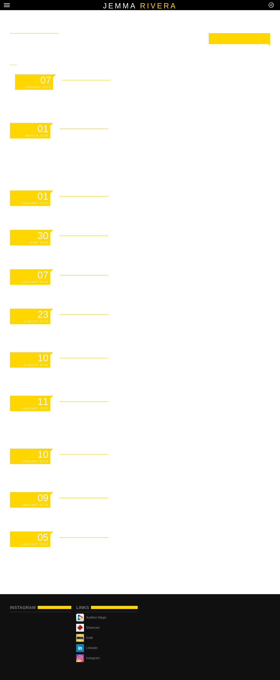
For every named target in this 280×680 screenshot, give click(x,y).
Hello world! (91, 243)
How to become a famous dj (125, 321)
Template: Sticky (101, 87)
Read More (156, 76)
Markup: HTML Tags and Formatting (113, 413)
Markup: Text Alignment (116, 505)
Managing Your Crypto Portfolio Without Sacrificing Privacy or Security (114, 150)
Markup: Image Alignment (119, 461)
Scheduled (85, 203)
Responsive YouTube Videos (125, 365)
